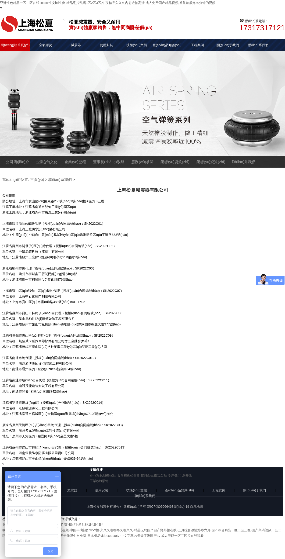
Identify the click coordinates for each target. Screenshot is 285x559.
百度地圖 (196, 506)
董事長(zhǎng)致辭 (108, 162)
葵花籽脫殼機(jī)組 (103, 475)
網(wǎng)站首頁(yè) (15, 45)
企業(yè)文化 (47, 162)
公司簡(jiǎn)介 (17, 162)
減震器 (76, 45)
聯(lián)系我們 (258, 45)
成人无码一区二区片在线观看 (182, 536)
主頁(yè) (37, 180)
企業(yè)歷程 (75, 162)
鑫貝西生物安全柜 (154, 475)
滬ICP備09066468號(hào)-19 (168, 506)
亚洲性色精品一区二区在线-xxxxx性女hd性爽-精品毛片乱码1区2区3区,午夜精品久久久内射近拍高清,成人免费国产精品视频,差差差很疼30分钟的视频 (108, 3)
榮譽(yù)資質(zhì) (174, 162)
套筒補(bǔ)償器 (128, 475)
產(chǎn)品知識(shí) (167, 45)
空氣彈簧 (45, 45)
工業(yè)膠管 (99, 481)
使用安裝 (106, 45)
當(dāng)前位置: (15, 180)
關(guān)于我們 (228, 45)
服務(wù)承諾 (142, 162)
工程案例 (197, 45)
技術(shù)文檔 (136, 45)
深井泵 (187, 475)
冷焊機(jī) (174, 475)
